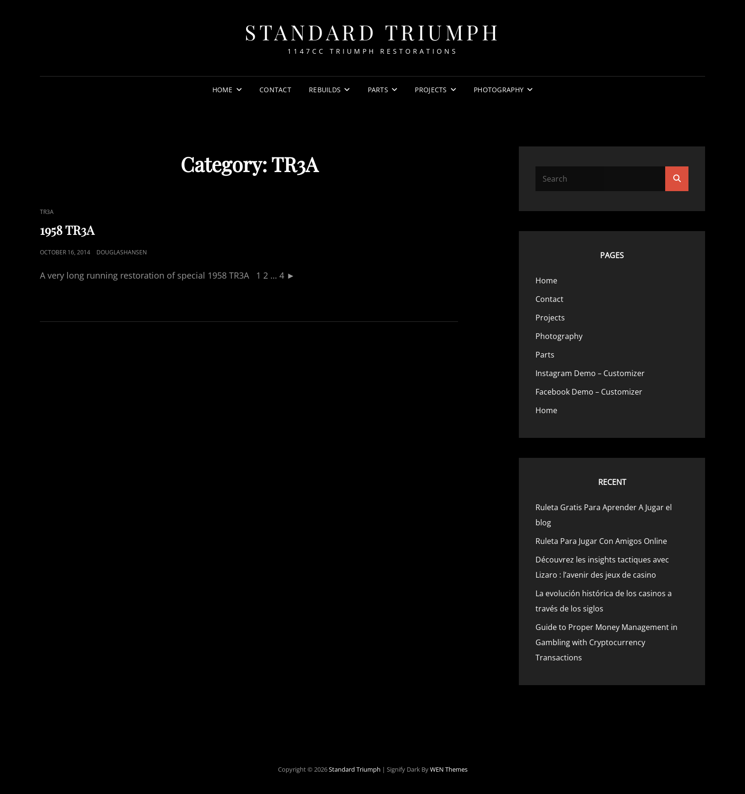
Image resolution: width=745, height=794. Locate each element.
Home (222, 89)
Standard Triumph (372, 32)
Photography (499, 89)
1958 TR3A (67, 230)
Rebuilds (325, 89)
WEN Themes (449, 769)
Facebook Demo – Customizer (588, 392)
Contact (275, 89)
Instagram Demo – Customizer (590, 373)
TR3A (47, 212)
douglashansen (121, 252)
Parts (378, 89)
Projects (431, 89)
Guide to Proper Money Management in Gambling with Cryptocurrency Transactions (606, 642)
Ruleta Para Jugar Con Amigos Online (601, 541)
